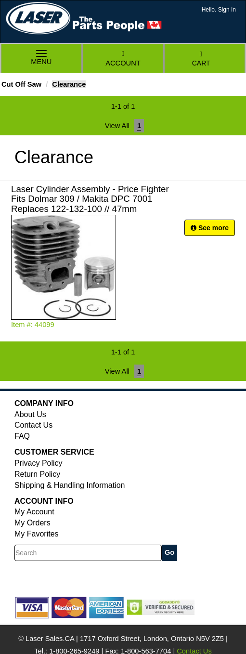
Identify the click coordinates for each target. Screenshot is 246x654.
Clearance (69, 84)
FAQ (22, 436)
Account (122, 58)
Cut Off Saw (21, 84)
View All (117, 126)
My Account (34, 512)
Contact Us (33, 425)
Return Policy (37, 474)
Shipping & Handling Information (69, 485)
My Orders (32, 523)
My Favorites (36, 534)
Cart (201, 59)
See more (210, 228)
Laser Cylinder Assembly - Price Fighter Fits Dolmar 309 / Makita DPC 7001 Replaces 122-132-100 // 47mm (90, 199)
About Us (30, 414)
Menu (41, 58)
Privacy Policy (38, 463)
